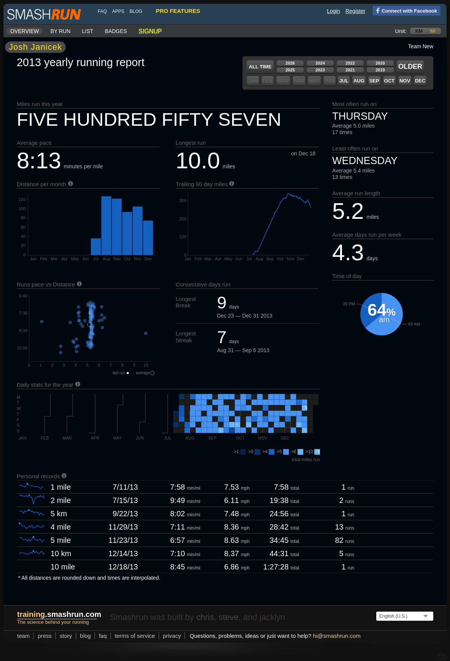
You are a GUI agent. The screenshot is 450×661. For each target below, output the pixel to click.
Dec (420, 81)
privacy (172, 636)
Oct (389, 81)
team (23, 636)
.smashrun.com (59, 614)
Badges (116, 31)
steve (229, 617)
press (45, 636)
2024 (320, 63)
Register (355, 11)
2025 (290, 70)
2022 (350, 63)
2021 (350, 70)
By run (61, 31)
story (66, 636)
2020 (380, 63)
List (87, 31)
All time (260, 67)
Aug (358, 81)
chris (205, 617)
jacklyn (272, 617)
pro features (178, 11)
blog (136, 11)
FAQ (102, 11)
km (419, 31)
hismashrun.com (336, 636)
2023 (320, 70)
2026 (290, 63)
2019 (380, 70)
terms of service (135, 636)
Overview (24, 31)
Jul (344, 81)
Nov (404, 81)
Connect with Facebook (405, 10)
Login (333, 11)
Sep (374, 81)
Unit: (401, 31)
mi (433, 31)
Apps (118, 11)
